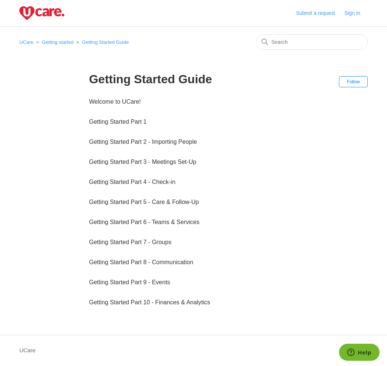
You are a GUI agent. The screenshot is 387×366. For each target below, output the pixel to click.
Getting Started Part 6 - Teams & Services (144, 222)
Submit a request (315, 13)
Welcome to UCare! (115, 101)
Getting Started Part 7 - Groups (130, 242)
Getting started (57, 42)
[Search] (311, 42)
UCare (26, 42)
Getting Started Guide (105, 42)
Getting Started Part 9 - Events (129, 282)
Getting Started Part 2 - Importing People (143, 142)
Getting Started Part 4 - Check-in (132, 182)
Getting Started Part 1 (118, 122)
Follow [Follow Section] (353, 81)
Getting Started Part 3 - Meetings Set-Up (142, 162)
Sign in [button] (352, 13)
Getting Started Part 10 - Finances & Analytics (149, 302)
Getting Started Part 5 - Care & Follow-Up (144, 202)
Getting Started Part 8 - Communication (141, 262)
